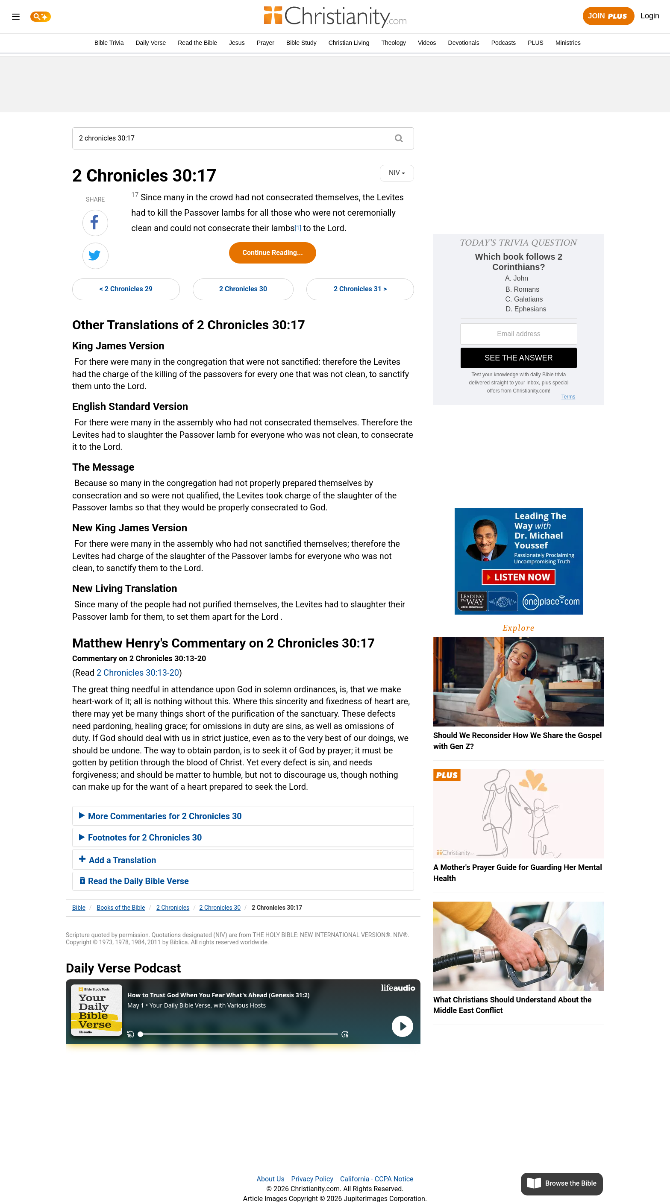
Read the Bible (197, 42)
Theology (393, 42)
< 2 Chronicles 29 (126, 289)
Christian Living (349, 42)
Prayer (265, 42)
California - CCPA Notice (377, 1179)
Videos (427, 42)
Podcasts (503, 42)
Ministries (568, 42)
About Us (270, 1179)
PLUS (536, 42)
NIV (397, 173)
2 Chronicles (172, 907)
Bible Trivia (108, 42)
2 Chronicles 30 (243, 289)
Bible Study (301, 42)
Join (608, 16)
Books (121, 907)
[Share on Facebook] (95, 223)
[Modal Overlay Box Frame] (518, 319)
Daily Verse (150, 42)
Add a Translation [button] (117, 860)
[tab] (243, 815)
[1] (298, 228)
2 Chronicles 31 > (360, 289)
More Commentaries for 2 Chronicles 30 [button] (160, 816)
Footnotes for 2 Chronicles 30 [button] (140, 837)
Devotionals (463, 42)
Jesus (237, 42)
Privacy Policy (312, 1179)
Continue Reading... (272, 253)
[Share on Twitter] (95, 256)
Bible (78, 907)
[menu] (15, 18)
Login (650, 16)
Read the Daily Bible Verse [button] (134, 881)
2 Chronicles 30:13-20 (138, 673)
